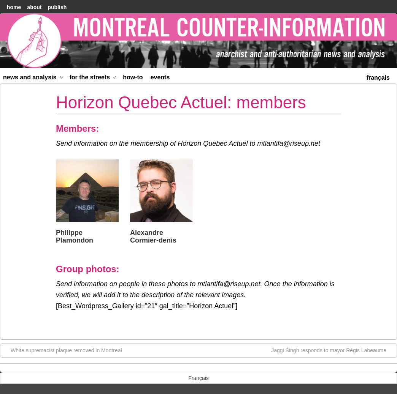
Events (160, 77)
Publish (57, 7)
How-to (133, 77)
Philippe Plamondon (74, 236)
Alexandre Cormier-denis (153, 236)
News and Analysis (33, 79)
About (34, 7)
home (14, 7)
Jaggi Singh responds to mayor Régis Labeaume (332, 350)
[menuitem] (378, 77)
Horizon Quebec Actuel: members (181, 102)
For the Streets (93, 79)
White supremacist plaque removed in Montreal (62, 350)
